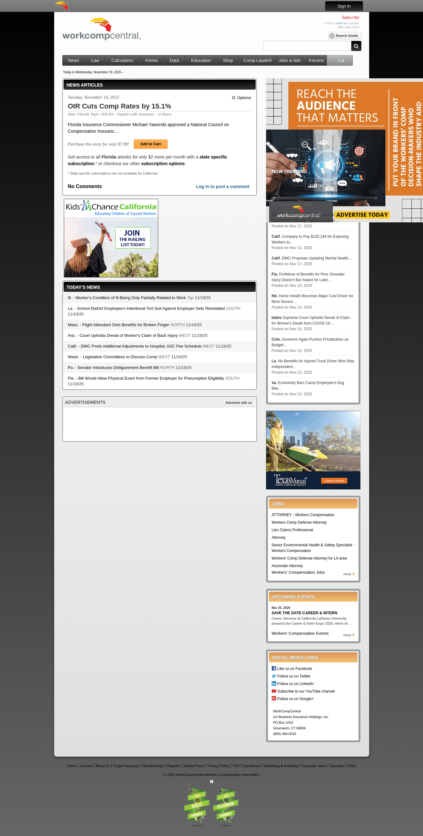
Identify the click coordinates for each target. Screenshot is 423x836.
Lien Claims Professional (292, 530)
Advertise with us (239, 402)
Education (201, 60)
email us (341, 23)
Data (174, 60)
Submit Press (193, 765)
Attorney (279, 537)
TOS (235, 765)
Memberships (153, 765)
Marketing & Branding (281, 765)
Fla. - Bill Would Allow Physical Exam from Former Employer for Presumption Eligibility (146, 378)
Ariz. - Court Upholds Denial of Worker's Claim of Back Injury (123, 335)
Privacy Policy (218, 765)
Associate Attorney (287, 566)
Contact (86, 765)
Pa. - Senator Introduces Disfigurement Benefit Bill (114, 367)
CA (341, 60)
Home (71, 765)
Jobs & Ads (290, 60)
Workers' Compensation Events (300, 633)
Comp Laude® (257, 60)
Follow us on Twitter (294, 676)
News (73, 60)
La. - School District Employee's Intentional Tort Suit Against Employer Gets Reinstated (147, 308)
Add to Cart (150, 144)
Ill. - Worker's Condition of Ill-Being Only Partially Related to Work (127, 297)
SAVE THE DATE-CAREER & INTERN (304, 613)
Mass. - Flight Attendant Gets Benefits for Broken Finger (119, 324)
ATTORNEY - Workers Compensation (303, 515)
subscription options (163, 163)
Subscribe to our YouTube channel (306, 691)
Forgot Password (126, 765)
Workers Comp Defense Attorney (299, 522)
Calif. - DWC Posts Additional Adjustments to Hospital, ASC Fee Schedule (135, 346)
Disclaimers (252, 765)
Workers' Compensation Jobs (298, 572)
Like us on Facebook (294, 668)
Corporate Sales (313, 765)
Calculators (122, 60)
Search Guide (343, 36)
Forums (316, 60)
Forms (151, 60)
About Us (103, 765)
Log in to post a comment (222, 186)
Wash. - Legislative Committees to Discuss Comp (113, 356)
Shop (228, 60)
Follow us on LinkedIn (295, 684)
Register (173, 765)
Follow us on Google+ (295, 699)
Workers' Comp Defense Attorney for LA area (309, 558)
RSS (352, 765)
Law (95, 60)
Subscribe (350, 17)
